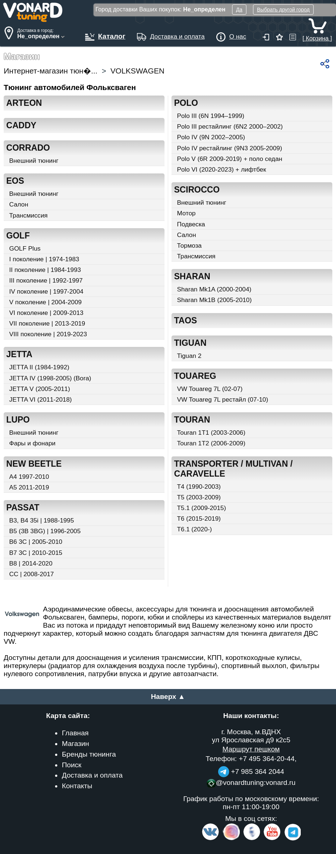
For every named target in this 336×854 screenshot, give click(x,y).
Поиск (71, 765)
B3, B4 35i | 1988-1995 (41, 520)
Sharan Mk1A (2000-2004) (214, 289)
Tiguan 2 (189, 355)
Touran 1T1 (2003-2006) (211, 432)
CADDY (21, 125)
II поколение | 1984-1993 (45, 269)
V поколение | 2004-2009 (45, 302)
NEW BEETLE (34, 464)
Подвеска (191, 224)
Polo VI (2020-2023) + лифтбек (221, 169)
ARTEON (24, 103)
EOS (15, 181)
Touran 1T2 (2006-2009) (211, 443)
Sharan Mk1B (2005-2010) (214, 300)
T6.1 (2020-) (194, 529)
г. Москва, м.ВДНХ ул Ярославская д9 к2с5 (251, 736)
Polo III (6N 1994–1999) (210, 115)
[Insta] (231, 839)
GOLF (18, 235)
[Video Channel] (272, 839)
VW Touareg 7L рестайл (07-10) (222, 399)
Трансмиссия (28, 215)
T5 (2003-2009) (199, 497)
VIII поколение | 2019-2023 (48, 334)
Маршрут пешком (251, 749)
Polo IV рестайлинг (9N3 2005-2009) (229, 148)
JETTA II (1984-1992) (39, 367)
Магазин (75, 743)
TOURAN (192, 419)
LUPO (18, 419)
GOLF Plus (24, 248)
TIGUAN (190, 343)
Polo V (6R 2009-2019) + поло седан (229, 158)
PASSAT (22, 507)
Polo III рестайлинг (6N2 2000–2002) (230, 126)
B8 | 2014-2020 (31, 563)
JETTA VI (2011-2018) (40, 399)
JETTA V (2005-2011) (39, 388)
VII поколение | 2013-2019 (47, 323)
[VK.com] (210, 839)
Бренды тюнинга (89, 754)
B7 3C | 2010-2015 (35, 552)
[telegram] (291, 839)
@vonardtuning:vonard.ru (251, 782)
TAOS (185, 320)
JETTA (19, 354)
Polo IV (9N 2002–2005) (211, 137)
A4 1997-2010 (29, 476)
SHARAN (192, 276)
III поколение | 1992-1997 (46, 280)
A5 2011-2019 (29, 487)
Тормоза (189, 245)
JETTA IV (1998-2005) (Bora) (50, 378)
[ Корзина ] (317, 35)
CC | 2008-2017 (31, 574)
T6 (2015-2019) (199, 518)
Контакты (77, 786)
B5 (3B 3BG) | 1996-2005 (45, 531)
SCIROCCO (197, 189)
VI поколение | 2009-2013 (46, 312)
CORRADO (28, 147)
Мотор (186, 213)
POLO (186, 103)
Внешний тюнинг (33, 160)
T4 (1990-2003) (199, 486)
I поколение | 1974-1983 (44, 259)
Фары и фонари (32, 443)
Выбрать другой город (283, 9)
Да (239, 9)
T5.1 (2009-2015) (201, 508)
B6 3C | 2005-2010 (35, 541)
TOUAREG (195, 376)
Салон (18, 204)
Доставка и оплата (92, 775)
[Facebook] (251, 839)
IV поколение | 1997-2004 (46, 291)
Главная (75, 733)
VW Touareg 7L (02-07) (210, 388)
